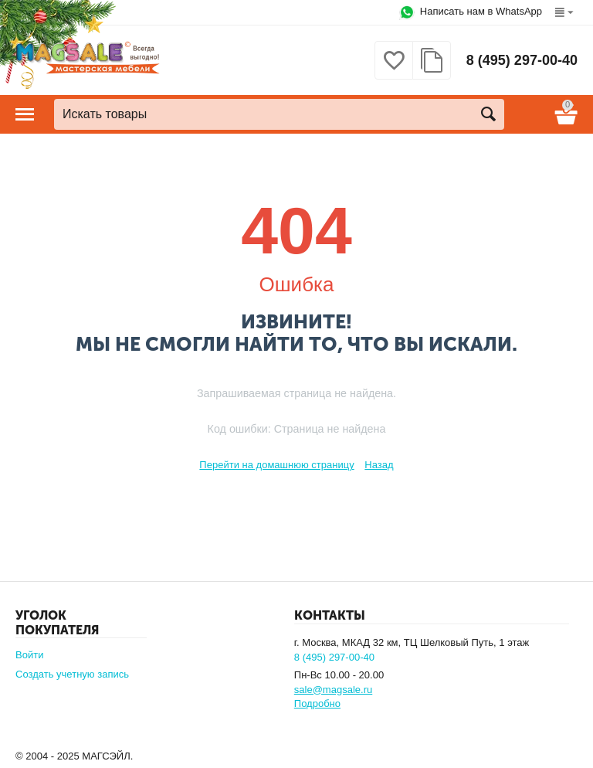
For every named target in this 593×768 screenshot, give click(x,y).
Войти (29, 655)
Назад (378, 465)
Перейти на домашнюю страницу (276, 465)
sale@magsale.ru (333, 689)
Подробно (317, 703)
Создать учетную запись (72, 674)
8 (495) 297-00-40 (522, 60)
